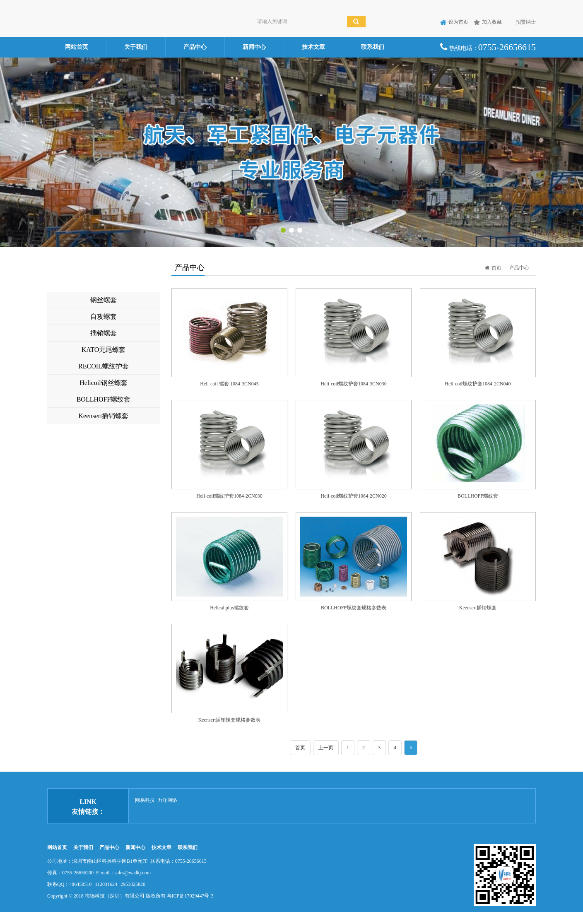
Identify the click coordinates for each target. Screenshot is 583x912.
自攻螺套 (103, 316)
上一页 (325, 748)
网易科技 (145, 800)
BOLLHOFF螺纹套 (104, 399)
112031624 (106, 884)
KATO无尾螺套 (103, 349)
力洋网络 (167, 800)
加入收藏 (488, 22)
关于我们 (135, 47)
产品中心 (195, 47)
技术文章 (313, 47)
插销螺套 (103, 333)
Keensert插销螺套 (104, 415)
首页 (493, 268)
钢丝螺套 (103, 299)
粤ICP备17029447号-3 (190, 896)
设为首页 (454, 22)
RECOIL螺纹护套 (103, 366)
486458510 (80, 884)
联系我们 (372, 47)
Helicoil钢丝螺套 (104, 382)
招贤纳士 (521, 22)
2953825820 (132, 884)
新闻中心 (254, 47)
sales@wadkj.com (133, 873)
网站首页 (76, 47)
